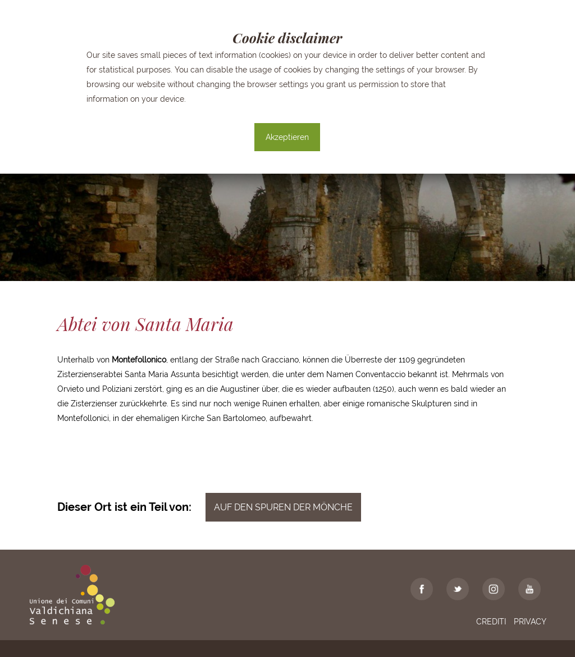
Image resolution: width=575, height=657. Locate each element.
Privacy (530, 621)
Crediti (491, 621)
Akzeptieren (287, 137)
